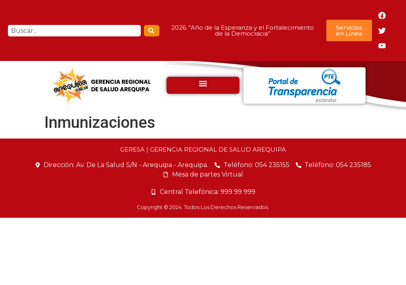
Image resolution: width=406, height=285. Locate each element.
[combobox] (74, 30)
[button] (202, 83)
